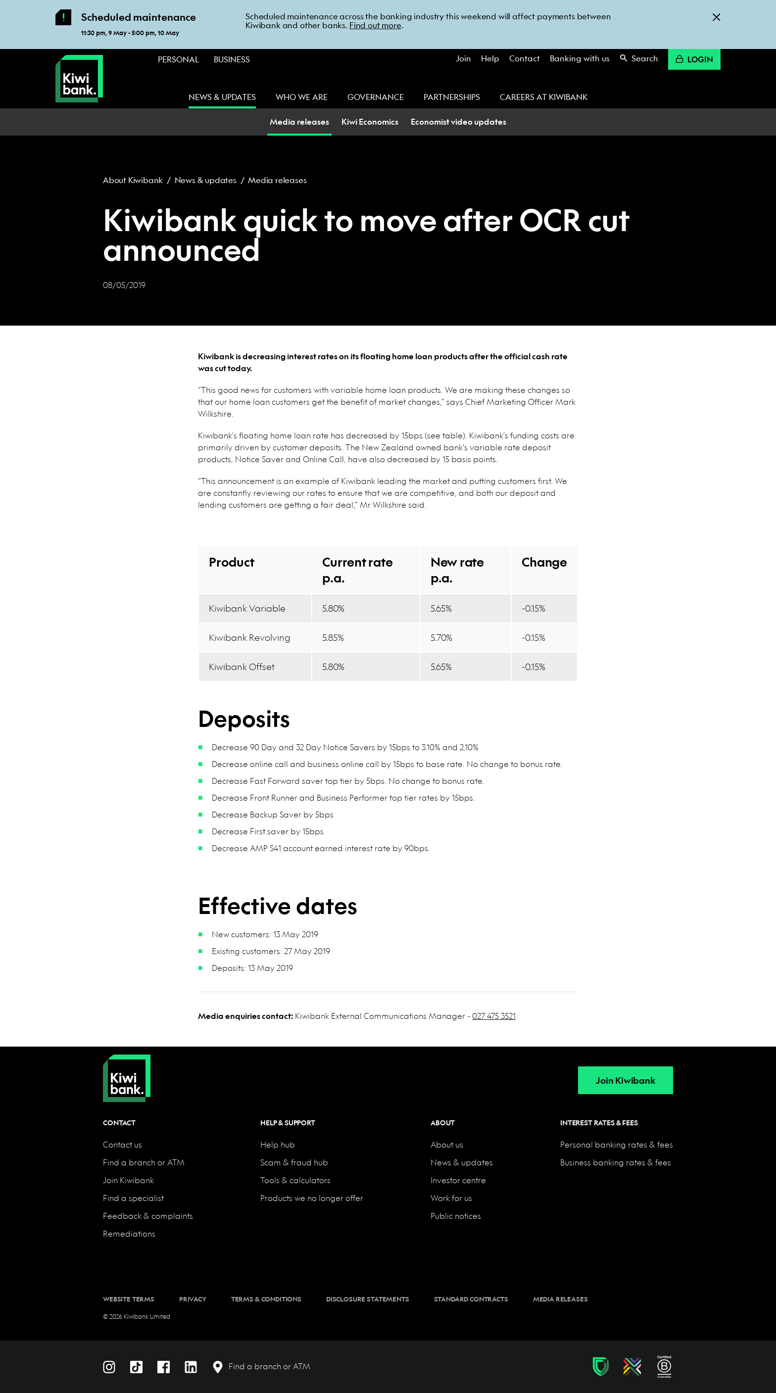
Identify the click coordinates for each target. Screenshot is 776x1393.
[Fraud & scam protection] (600, 1366)
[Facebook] (163, 1366)
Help (490, 58)
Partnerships (452, 97)
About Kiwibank (133, 180)
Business (232, 59)
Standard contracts (471, 1299)
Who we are (302, 97)
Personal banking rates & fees (616, 1144)
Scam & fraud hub (294, 1162)
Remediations (129, 1233)
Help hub (277, 1144)
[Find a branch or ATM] (261, 1366)
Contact (524, 58)
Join (463, 58)
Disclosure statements (367, 1299)
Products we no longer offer (311, 1198)
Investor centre (458, 1180)
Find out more (375, 25)
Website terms (128, 1299)
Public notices (456, 1215)
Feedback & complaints (148, 1215)
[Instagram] (109, 1366)
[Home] (126, 1070)
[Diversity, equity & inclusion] (632, 1366)
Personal (178, 59)
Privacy (192, 1299)
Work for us (451, 1198)
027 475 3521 (494, 1015)
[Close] (717, 16)
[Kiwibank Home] (79, 78)
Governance (375, 97)
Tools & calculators (295, 1180)
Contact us (122, 1144)
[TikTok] (136, 1366)
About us (447, 1144)
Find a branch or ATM (144, 1162)
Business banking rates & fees (615, 1162)
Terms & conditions (266, 1299)
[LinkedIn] (191, 1366)
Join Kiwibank (625, 1080)
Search (639, 58)
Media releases (277, 180)
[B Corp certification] (664, 1366)
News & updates (222, 97)
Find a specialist (133, 1198)
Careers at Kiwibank (543, 97)
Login (694, 59)
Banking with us (580, 58)
